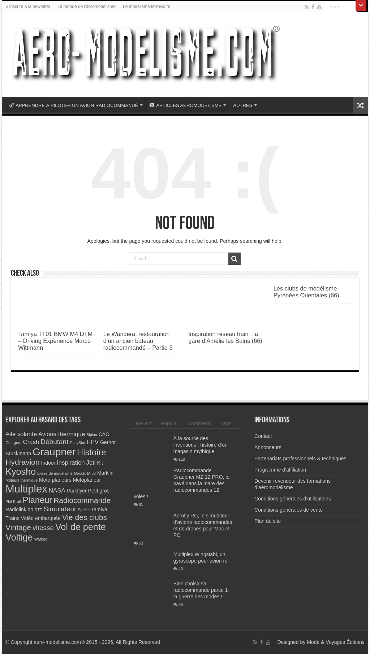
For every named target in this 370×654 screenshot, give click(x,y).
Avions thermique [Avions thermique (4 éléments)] (61, 434)
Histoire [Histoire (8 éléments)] (91, 452)
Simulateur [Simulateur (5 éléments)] (59, 509)
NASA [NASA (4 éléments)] (57, 490)
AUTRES (242, 105)
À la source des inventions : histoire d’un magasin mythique (200, 444)
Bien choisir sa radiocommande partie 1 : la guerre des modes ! (202, 590)
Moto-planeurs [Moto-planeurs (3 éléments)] (55, 480)
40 (180, 569)
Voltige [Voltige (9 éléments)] (19, 537)
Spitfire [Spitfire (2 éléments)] (84, 510)
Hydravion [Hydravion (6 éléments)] (22, 462)
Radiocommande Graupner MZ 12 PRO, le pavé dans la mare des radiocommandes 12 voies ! (182, 483)
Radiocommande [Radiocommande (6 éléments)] (82, 500)
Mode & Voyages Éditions (336, 642)
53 (141, 543)
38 (180, 604)
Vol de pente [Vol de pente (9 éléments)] (80, 527)
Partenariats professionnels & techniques (300, 458)
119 (181, 459)
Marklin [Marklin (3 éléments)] (105, 473)
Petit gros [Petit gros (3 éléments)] (98, 491)
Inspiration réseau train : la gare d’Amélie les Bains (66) (225, 337)
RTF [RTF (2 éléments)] (38, 510)
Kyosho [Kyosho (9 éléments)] (20, 471)
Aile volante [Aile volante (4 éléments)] (21, 434)
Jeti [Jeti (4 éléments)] (90, 462)
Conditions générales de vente (288, 510)
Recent (144, 423)
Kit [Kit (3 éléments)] (100, 463)
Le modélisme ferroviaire (146, 6)
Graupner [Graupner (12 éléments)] (54, 451)
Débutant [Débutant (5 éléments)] (54, 442)
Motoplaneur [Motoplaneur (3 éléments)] (87, 480)
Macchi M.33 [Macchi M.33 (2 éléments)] (85, 473)
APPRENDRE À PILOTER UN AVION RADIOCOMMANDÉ (73, 105)
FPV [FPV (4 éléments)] (93, 442)
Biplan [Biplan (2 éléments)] (91, 435)
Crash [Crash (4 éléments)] (31, 442)
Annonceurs (267, 447)
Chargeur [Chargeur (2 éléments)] (13, 442)
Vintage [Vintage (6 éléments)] (18, 527)
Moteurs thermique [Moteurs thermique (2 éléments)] (21, 480)
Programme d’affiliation (280, 470)
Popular (169, 423)
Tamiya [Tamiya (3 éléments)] (99, 509)
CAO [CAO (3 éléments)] (104, 434)
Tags (226, 423)
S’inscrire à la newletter (27, 6)
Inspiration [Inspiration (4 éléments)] (71, 462)
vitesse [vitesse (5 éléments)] (43, 528)
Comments (199, 423)
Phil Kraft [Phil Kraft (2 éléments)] (13, 501)
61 (141, 504)
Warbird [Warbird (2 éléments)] (41, 539)
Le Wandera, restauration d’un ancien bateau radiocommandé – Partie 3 (138, 341)
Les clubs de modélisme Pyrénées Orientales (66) (306, 291)
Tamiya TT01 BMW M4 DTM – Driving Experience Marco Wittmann (55, 341)
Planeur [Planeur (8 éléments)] (37, 500)
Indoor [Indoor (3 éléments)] (48, 463)
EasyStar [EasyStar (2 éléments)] (77, 442)
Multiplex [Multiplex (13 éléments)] (26, 489)
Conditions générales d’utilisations (292, 499)
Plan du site (267, 521)
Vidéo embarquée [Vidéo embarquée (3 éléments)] (41, 518)
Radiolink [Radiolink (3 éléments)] (15, 509)
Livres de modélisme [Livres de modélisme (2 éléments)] (55, 473)
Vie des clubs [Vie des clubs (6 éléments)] (84, 517)
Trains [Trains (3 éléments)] (12, 518)
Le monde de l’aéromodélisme (86, 6)
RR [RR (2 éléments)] (30, 510)
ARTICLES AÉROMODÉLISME (185, 105)
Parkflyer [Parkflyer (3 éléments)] (76, 491)
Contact (263, 436)
